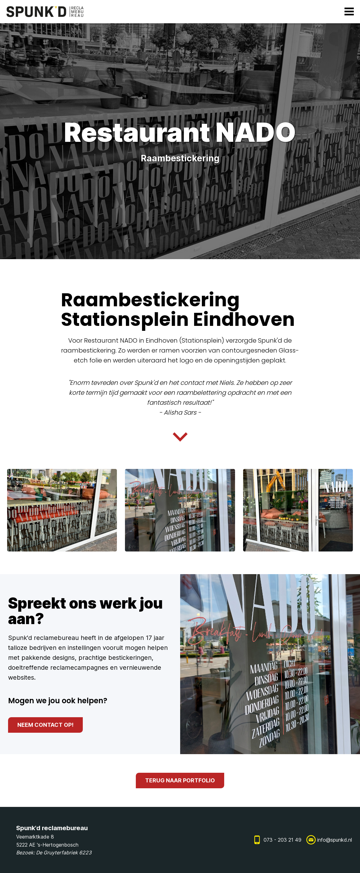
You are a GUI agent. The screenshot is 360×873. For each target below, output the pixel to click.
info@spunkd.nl (334, 840)
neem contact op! (45, 725)
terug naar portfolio (180, 780)
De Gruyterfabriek (57, 852)
